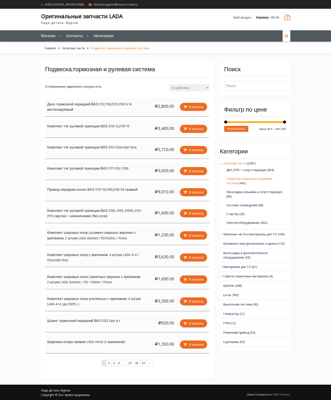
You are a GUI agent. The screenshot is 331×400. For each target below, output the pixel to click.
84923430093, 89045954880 (64, 4)
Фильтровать (236, 129)
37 (143, 363)
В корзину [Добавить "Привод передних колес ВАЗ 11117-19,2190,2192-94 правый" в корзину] (196, 191)
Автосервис (104, 35)
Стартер (232, 214)
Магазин (48, 35)
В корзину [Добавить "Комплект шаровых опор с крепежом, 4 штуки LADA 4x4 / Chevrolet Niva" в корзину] (196, 257)
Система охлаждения (241, 205)
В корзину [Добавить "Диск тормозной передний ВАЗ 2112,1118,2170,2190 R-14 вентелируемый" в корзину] (196, 106)
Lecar (227, 295)
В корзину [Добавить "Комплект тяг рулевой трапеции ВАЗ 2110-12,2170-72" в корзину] (196, 128)
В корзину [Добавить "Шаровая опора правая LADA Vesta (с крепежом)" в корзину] (196, 344)
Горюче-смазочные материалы (245, 276)
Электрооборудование (243, 223)
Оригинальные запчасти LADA (82, 16)
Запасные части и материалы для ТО (250, 234)
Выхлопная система (237, 304)
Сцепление (231, 342)
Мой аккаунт (242, 17)
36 (136, 363)
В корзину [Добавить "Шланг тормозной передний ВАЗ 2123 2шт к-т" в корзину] (196, 322)
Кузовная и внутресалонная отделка (250, 243)
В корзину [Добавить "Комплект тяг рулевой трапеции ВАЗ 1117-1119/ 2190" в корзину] (196, 170)
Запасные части (73, 48)
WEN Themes (281, 394)
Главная (50, 48)
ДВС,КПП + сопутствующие (246, 170)
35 (130, 363)
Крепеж (228, 286)
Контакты (74, 35)
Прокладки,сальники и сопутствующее (254, 192)
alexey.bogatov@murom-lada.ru (116, 4)
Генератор (231, 314)
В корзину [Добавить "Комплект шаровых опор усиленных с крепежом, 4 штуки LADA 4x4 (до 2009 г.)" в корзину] (196, 300)
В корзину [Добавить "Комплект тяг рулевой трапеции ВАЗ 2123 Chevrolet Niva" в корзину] (196, 149)
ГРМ (226, 323)
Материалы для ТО (237, 267)
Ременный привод (236, 332)
